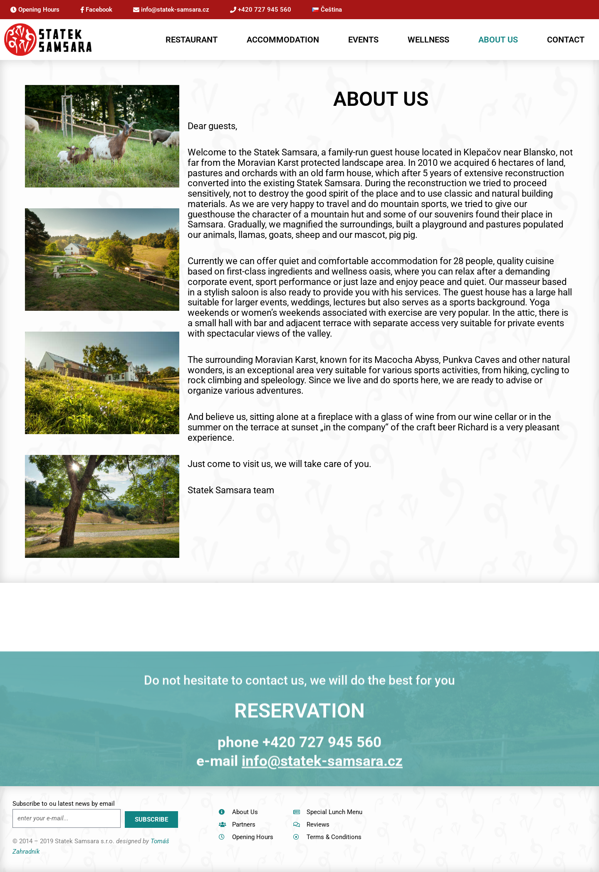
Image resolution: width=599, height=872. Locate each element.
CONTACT (565, 40)
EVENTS (363, 40)
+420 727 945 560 (260, 9)
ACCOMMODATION (283, 40)
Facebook (96, 9)
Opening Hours (34, 9)
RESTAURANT (192, 40)
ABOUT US (498, 40)
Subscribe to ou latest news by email (63, 803)
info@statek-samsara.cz (171, 9)
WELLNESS (428, 40)
